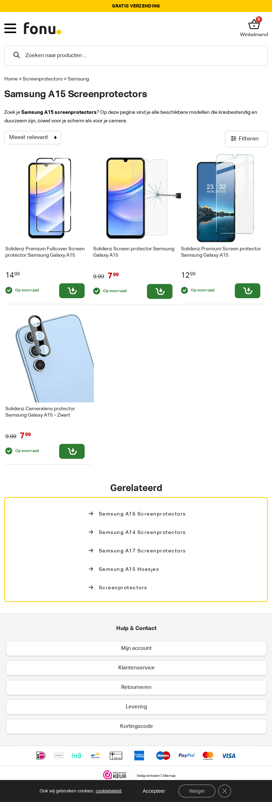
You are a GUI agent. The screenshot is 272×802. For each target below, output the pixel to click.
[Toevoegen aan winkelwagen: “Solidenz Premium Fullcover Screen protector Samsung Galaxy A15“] (72, 290)
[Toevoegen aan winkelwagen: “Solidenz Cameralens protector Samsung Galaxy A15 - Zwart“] (72, 451)
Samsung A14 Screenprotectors (142, 532)
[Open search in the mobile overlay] (136, 55)
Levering (136, 706)
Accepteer (154, 791)
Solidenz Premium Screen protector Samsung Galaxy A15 (221, 251)
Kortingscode (136, 726)
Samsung (78, 79)
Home (11, 79)
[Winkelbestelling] (32, 137)
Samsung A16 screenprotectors (142, 514)
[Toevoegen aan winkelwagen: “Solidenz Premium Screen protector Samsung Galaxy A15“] (247, 290)
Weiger (197, 791)
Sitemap (169, 776)
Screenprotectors (43, 79)
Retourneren (136, 687)
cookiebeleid (108, 790)
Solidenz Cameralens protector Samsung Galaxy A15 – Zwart (40, 411)
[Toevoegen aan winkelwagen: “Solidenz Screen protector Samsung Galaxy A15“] (159, 291)
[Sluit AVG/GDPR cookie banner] (224, 791)
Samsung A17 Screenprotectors (142, 550)
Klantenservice (136, 667)
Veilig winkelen (148, 776)
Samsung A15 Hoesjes (129, 569)
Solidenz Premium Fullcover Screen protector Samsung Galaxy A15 (45, 251)
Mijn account (136, 648)
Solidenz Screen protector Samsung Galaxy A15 (133, 251)
